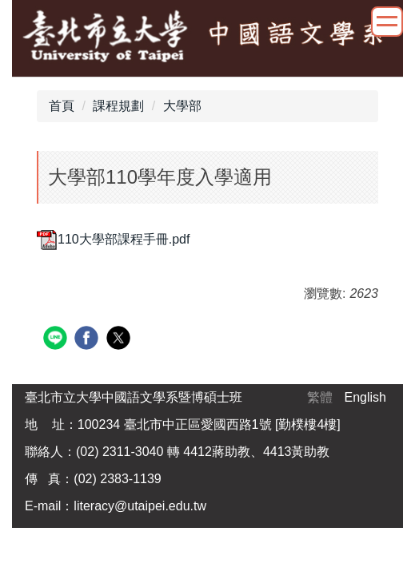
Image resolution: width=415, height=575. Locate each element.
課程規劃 (118, 106)
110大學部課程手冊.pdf (113, 239)
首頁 (61, 106)
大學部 (182, 106)
